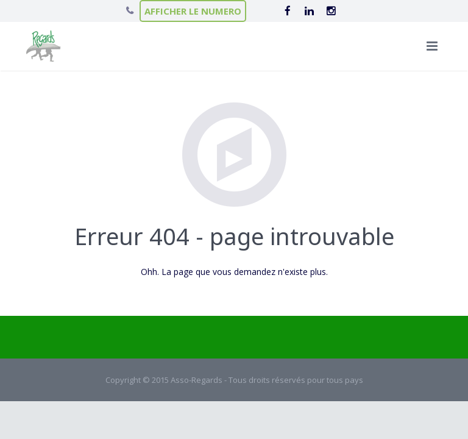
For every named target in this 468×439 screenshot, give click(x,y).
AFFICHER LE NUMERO (192, 11)
